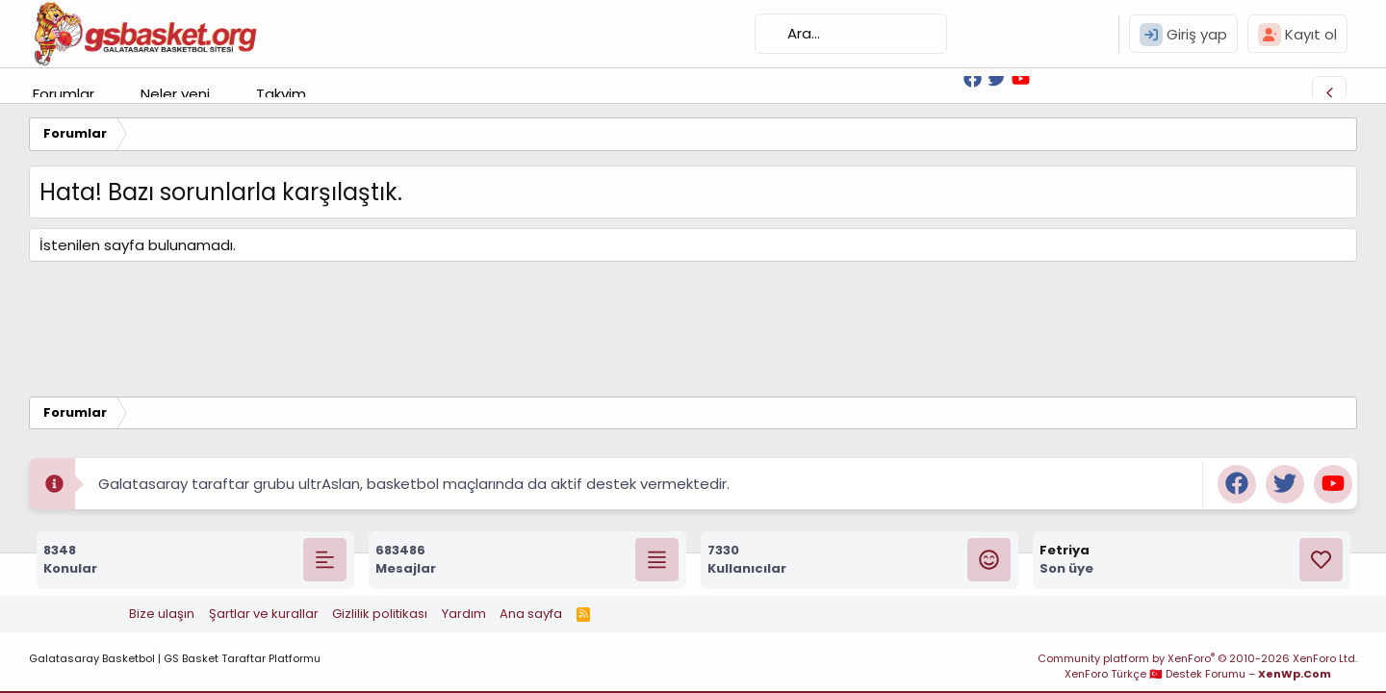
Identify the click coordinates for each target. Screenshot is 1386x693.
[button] (109, 94)
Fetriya (1065, 550)
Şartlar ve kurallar (264, 613)
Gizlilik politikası (379, 613)
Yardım (464, 613)
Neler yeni (175, 94)
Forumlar (63, 94)
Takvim (281, 94)
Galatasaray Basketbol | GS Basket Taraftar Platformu (175, 658)
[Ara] (851, 33)
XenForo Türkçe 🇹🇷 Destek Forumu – (1198, 673)
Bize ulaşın (161, 613)
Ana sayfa (531, 613)
